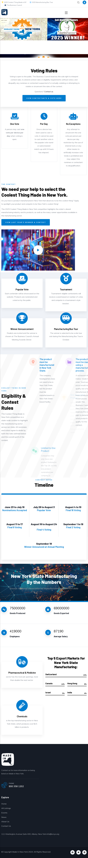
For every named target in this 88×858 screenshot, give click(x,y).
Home (4, 804)
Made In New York (20, 852)
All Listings (6, 808)
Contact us (48, 91)
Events (4, 813)
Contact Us (6, 826)
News (3, 817)
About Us (5, 821)
